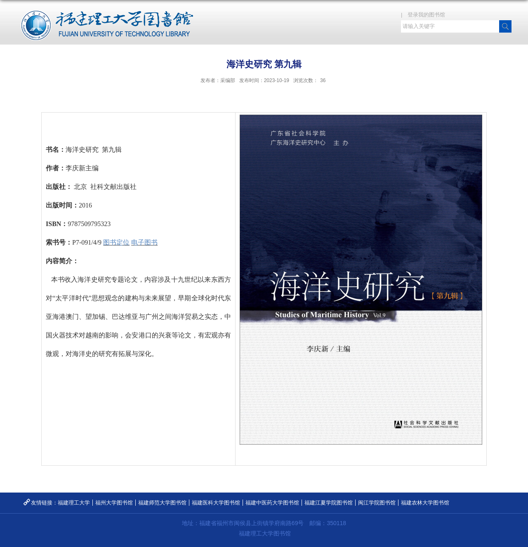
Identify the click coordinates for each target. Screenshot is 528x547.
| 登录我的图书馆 (425, 15)
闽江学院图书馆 (377, 503)
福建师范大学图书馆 (162, 503)
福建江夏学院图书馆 (328, 503)
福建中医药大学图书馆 (272, 503)
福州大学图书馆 (114, 503)
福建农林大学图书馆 (425, 503)
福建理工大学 (74, 503)
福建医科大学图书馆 (216, 503)
